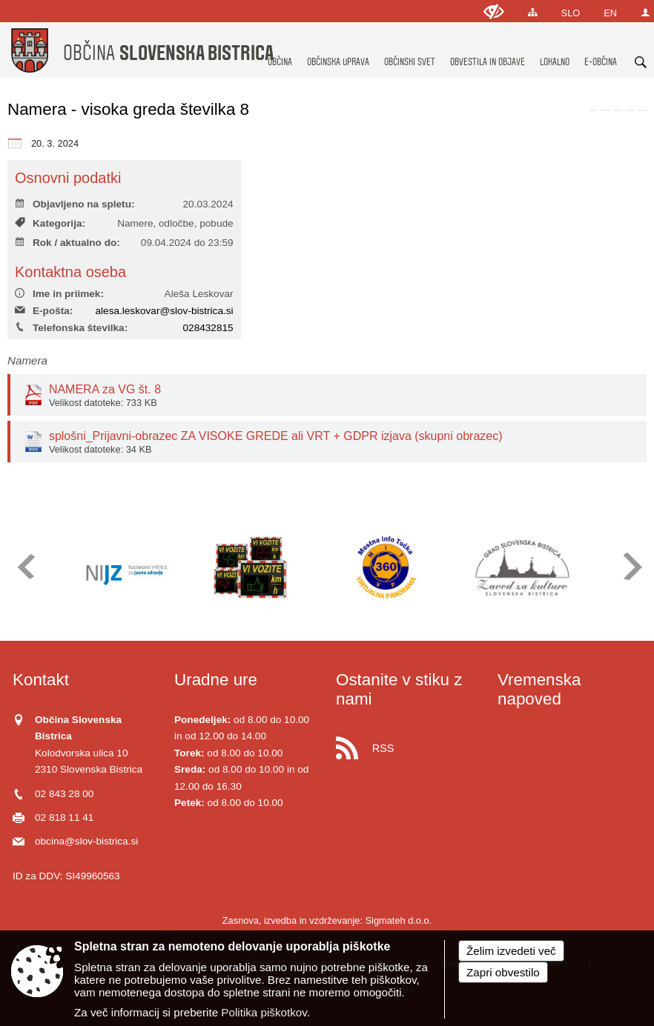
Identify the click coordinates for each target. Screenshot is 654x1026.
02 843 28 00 (64, 793)
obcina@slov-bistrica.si (86, 841)
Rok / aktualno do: (67, 242)
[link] (593, 110)
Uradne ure (215, 679)
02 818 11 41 (64, 817)
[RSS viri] (408, 744)
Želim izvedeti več (511, 951)
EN (610, 13)
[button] (25, 566)
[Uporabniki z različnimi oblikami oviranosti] (493, 11)
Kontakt (41, 679)
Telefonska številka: (71, 327)
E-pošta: (44, 310)
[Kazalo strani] (533, 12)
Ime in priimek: (59, 293)
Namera (27, 360)
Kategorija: (50, 223)
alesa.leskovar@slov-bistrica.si (165, 310)
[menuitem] (280, 47)
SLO (571, 13)
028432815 (208, 327)
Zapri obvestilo (503, 972)
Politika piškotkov (263, 1012)
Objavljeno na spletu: (74, 204)
